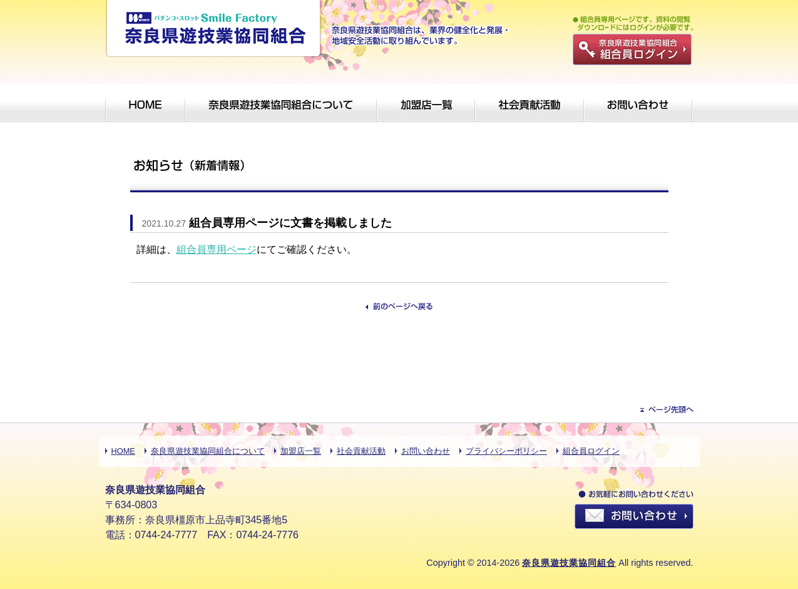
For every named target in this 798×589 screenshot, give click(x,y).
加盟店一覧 (300, 451)
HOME (123, 451)
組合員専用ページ (216, 249)
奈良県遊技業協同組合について (208, 451)
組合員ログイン (591, 451)
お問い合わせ (425, 451)
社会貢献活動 (361, 451)
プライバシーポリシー (506, 451)
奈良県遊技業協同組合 (569, 563)
